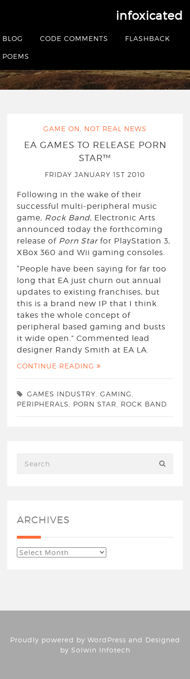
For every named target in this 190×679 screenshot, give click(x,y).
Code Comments (74, 38)
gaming (116, 394)
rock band (144, 404)
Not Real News (115, 128)
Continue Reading (59, 366)
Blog (12, 38)
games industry (61, 394)
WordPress (107, 640)
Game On (61, 128)
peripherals (43, 404)
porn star (94, 404)
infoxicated (149, 16)
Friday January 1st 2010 (95, 174)
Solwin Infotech (100, 650)
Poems (15, 56)
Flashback (147, 38)
